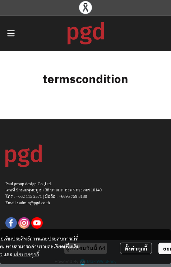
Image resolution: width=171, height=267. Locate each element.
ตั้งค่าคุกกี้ (136, 248)
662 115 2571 (30, 196)
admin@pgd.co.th (34, 202)
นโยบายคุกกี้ (26, 254)
